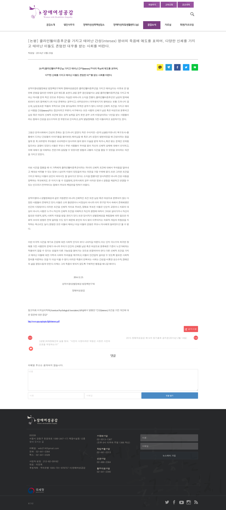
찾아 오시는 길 (36, 441)
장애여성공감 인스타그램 (188, 502)
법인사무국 (69, 24)
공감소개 (50, 24)
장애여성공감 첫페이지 (51, 12)
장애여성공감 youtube (181, 502)
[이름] (169, 437)
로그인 (30, 503)
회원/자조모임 (187, 24)
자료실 (168, 24)
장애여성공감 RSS (195, 502)
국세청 (42, 490)
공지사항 (192, 328)
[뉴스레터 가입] (169, 455)
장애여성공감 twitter (167, 502)
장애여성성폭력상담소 (93, 24)
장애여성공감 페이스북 (174, 502)
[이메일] (169, 446)
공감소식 (151, 24)
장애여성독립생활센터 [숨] (126, 24)
